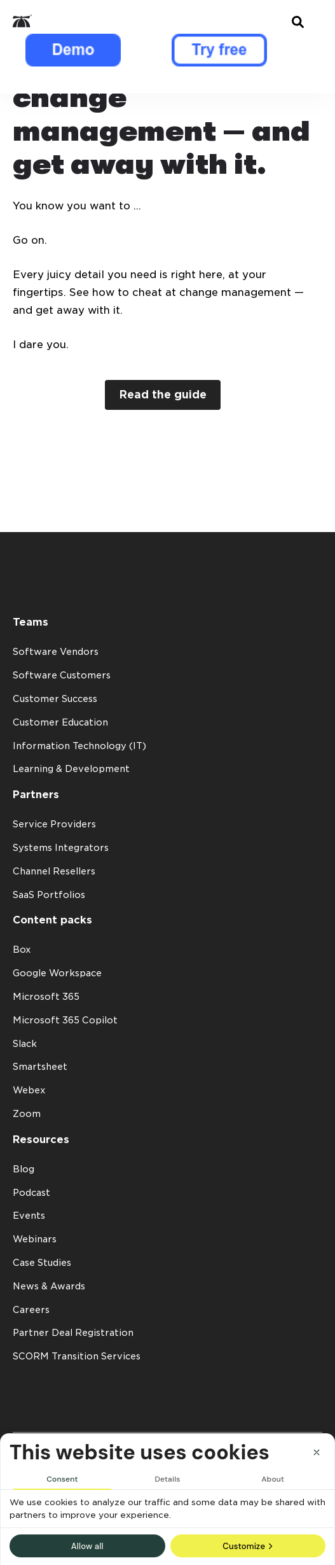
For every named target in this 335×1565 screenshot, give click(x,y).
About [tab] (272, 1479)
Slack (25, 1044)
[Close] (316, 1452)
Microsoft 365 (46, 997)
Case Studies (42, 1263)
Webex (29, 1090)
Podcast (31, 1193)
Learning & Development (71, 769)
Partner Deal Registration (73, 1333)
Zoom (27, 1114)
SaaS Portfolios (49, 895)
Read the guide (163, 394)
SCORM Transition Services (76, 1356)
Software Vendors (56, 652)
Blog (23, 1169)
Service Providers (54, 824)
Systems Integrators (61, 848)
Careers (31, 1310)
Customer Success (55, 699)
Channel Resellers (54, 871)
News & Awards (49, 1286)
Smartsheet (40, 1067)
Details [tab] (167, 1479)
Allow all (87, 1546)
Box (22, 949)
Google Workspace (57, 973)
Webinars (35, 1239)
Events (29, 1216)
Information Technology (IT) (79, 746)
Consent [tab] (62, 1479)
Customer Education (60, 722)
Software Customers (62, 675)
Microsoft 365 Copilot (65, 1020)
